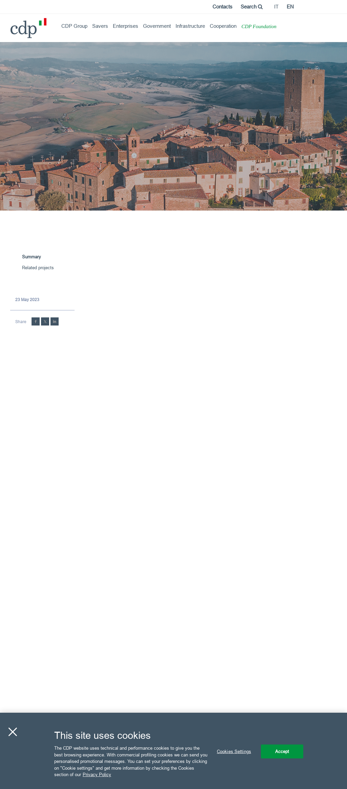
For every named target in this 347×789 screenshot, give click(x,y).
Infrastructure (190, 26)
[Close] (12, 731)
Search (252, 6)
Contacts (222, 6)
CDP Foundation (258, 26)
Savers (100, 26)
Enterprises (125, 26)
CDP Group (74, 26)
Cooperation (223, 26)
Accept (282, 751)
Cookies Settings (234, 751)
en (290, 6)
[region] (173, 751)
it (276, 6)
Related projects (38, 267)
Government (157, 26)
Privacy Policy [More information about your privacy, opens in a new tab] (97, 774)
